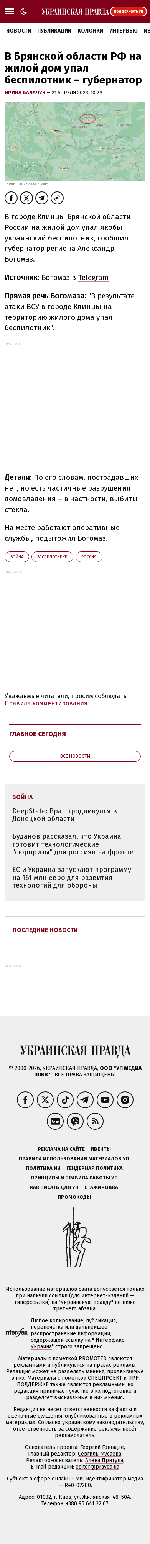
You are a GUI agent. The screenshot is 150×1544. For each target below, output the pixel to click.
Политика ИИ (43, 1168)
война (16, 556)
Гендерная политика (94, 1168)
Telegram (93, 277)
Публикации (54, 31)
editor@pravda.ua (97, 1467)
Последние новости (45, 930)
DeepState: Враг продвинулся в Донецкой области (64, 815)
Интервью (123, 31)
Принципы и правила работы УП (74, 1178)
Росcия (89, 556)
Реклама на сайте (61, 1149)
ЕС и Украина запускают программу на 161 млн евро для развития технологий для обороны (71, 877)
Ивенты (101, 1149)
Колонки (90, 31)
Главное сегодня (37, 734)
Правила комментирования (46, 703)
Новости (18, 31)
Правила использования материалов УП (74, 1158)
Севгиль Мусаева (99, 1454)
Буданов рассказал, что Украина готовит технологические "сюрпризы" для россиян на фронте (73, 844)
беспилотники (52, 556)
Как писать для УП (54, 1187)
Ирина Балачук (25, 92)
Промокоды (74, 1197)
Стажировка (101, 1187)
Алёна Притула (104, 1460)
